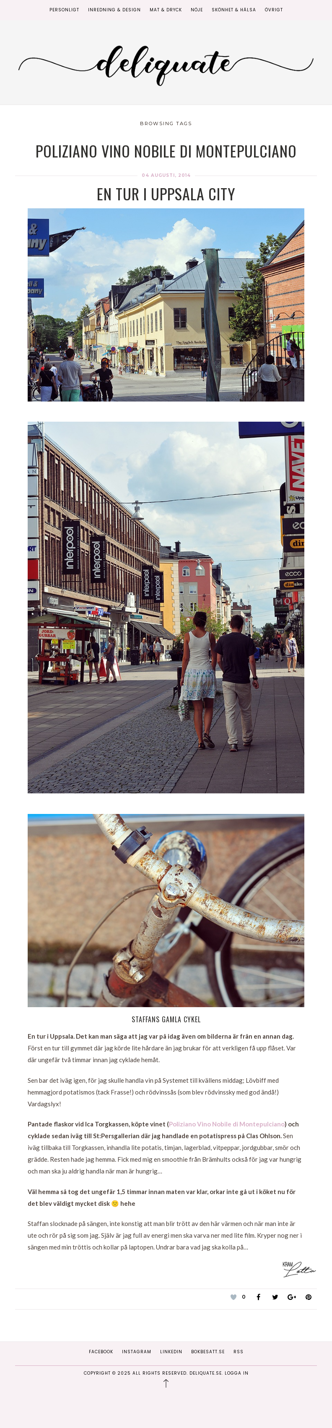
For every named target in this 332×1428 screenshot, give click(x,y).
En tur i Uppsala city (166, 193)
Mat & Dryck (166, 10)
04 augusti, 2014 (166, 175)
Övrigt (274, 10)
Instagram (136, 1352)
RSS (238, 1352)
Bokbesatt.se (208, 1352)
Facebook (101, 1352)
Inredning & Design (114, 10)
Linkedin (171, 1352)
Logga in (237, 1373)
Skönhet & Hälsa (234, 10)
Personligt (64, 10)
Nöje (197, 10)
